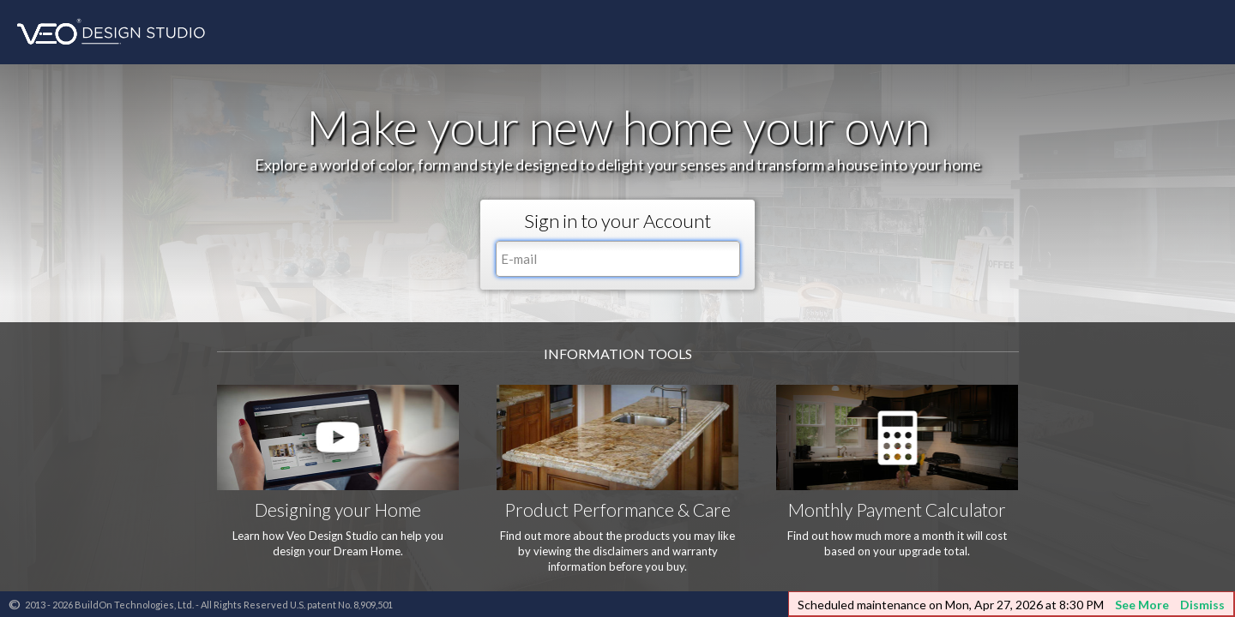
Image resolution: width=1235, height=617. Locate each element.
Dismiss (1202, 604)
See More (1142, 604)
